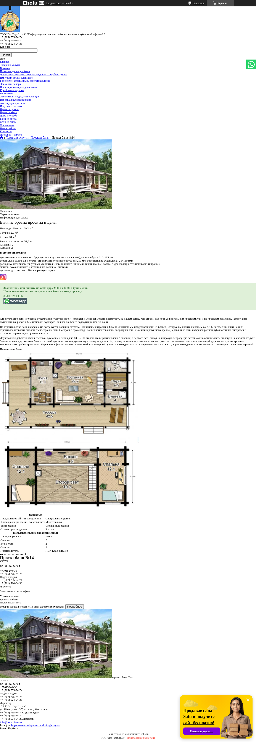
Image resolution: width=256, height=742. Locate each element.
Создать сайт (54, 3)
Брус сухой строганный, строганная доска (25, 80)
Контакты (6, 131)
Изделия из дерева (11, 106)
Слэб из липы (8, 121)
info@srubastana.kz (11, 722)
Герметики (6, 93)
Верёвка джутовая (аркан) (15, 99)
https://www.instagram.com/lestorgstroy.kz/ (35, 725)
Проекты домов (9, 109)
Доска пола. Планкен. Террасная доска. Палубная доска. (33, 74)
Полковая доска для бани (15, 71)
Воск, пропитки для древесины (18, 87)
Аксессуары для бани (13, 103)
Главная (5, 61)
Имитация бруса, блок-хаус (16, 77)
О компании (7, 125)
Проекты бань (8, 112)
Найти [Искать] (6, 55)
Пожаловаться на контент (141, 737)
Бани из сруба (8, 118)
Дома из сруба (8, 115)
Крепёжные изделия (12, 90)
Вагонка (5, 68)
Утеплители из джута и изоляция (19, 96)
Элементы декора (10, 84)
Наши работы (8, 128)
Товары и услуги (10, 64)
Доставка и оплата (11, 134)
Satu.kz (144, 734)
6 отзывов (198, 3)
